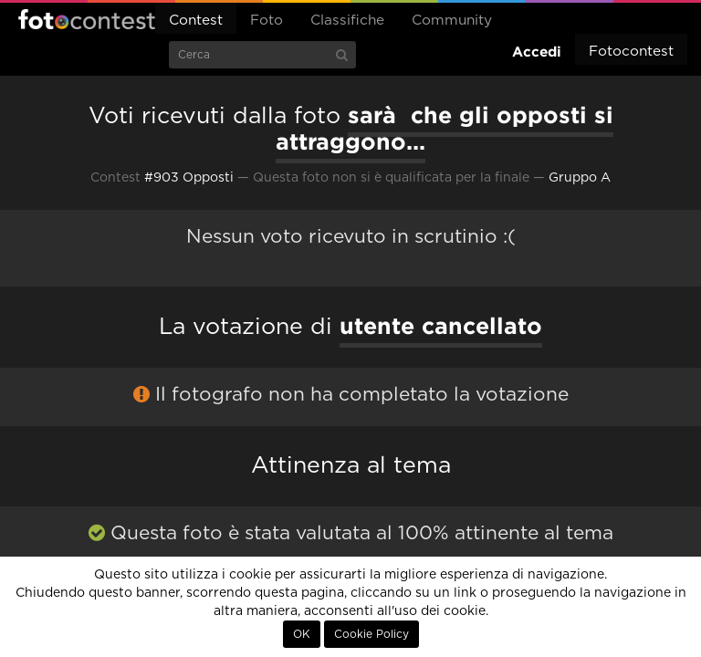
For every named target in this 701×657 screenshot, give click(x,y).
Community (452, 20)
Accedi (536, 51)
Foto (266, 20)
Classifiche (347, 20)
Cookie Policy (371, 634)
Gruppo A (580, 178)
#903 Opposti (189, 178)
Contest (196, 20)
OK (301, 634)
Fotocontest (86, 19)
